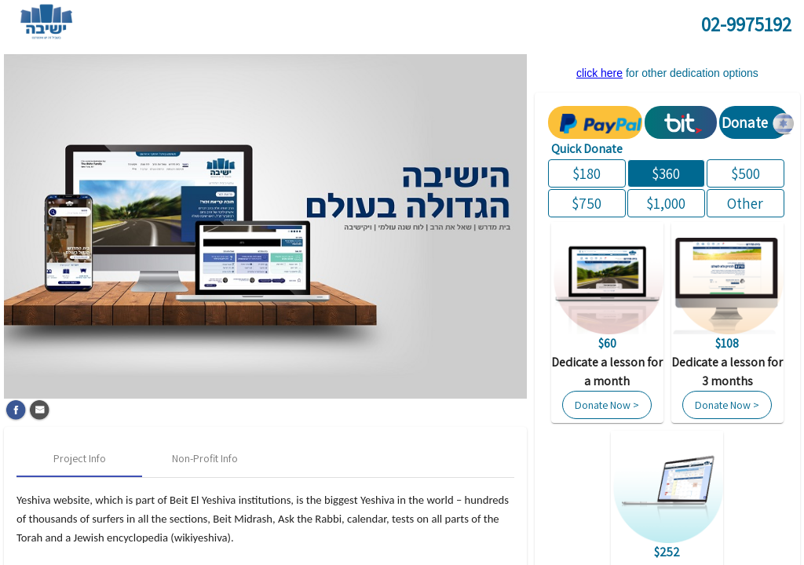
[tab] (79, 458)
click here (599, 73)
